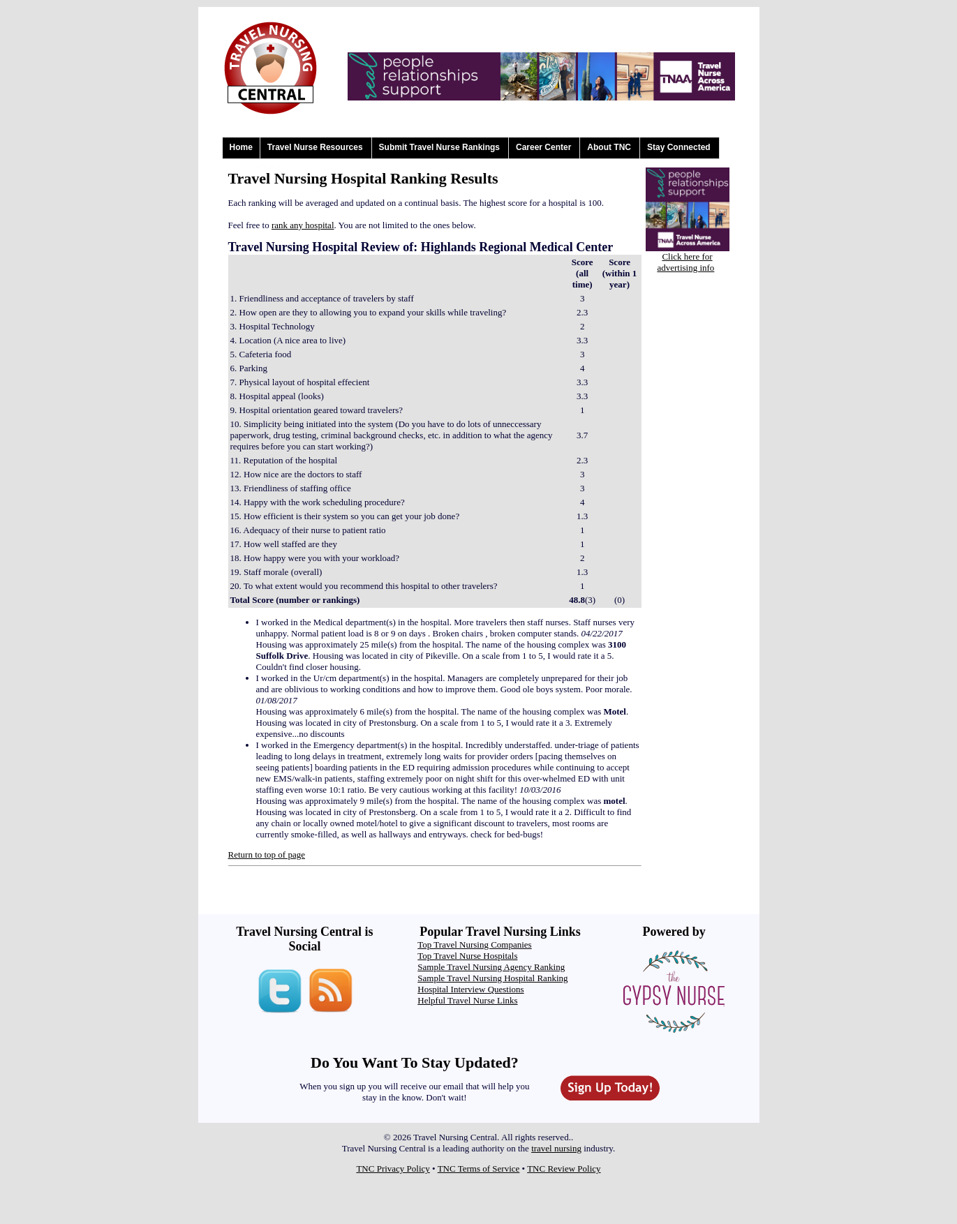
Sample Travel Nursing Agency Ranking (491, 967)
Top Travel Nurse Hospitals (467, 955)
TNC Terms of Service (479, 1168)
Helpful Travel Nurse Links (467, 1000)
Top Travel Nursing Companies (474, 944)
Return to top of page (266, 854)
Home (241, 147)
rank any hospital (303, 225)
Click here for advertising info (685, 262)
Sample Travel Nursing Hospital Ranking (492, 978)
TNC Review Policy (563, 1168)
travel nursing (556, 1148)
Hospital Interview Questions (470, 989)
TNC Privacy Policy (392, 1168)
